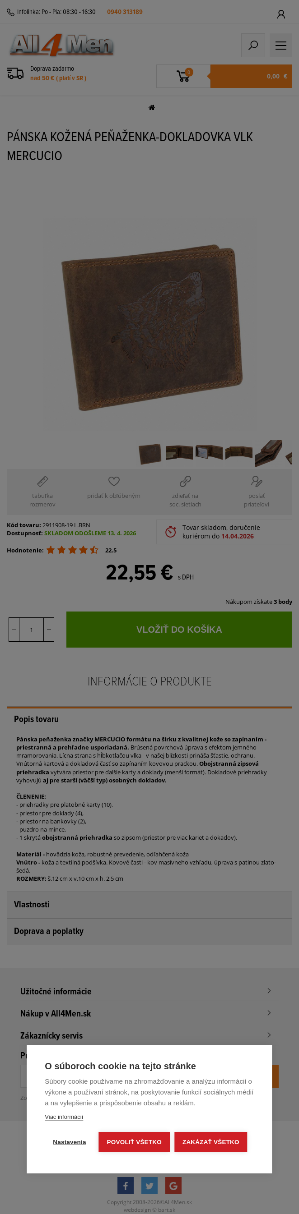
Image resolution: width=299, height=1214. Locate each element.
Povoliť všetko (134, 1142)
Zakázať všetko (210, 1142)
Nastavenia (69, 1142)
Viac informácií (64, 1116)
